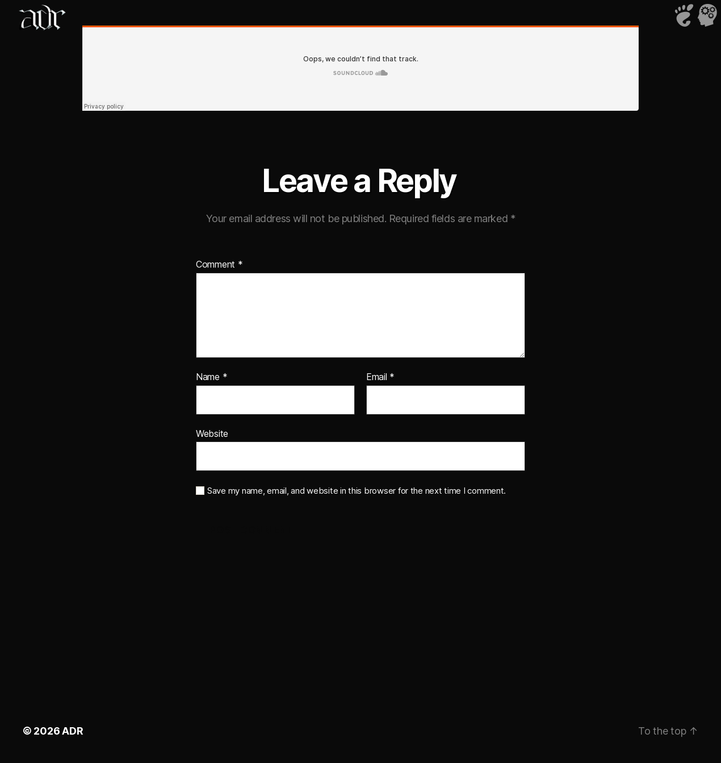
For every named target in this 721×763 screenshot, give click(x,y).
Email (380, 377)
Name (211, 377)
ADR (72, 731)
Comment (219, 265)
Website (212, 433)
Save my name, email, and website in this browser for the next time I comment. (356, 491)
